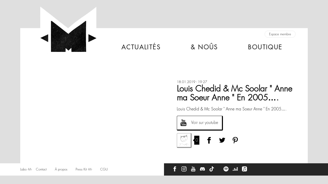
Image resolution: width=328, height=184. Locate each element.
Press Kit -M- (84, 169)
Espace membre (280, 34)
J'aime (184, 140)
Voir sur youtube (204, 122)
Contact (41, 169)
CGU (104, 169)
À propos (61, 169)
